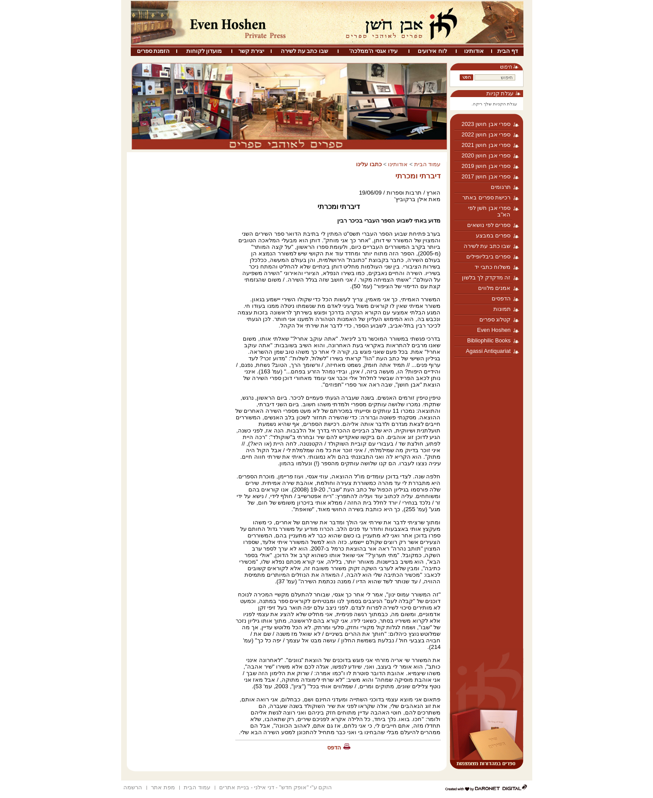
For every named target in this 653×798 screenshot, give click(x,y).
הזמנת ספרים (153, 51)
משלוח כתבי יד (492, 267)
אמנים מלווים (494, 288)
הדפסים (501, 298)
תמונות (502, 309)
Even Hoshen (494, 330)
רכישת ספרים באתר (486, 197)
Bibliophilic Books (489, 340)
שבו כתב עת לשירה (304, 51)
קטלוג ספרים (495, 319)
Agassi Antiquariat (488, 351)
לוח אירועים (432, 51)
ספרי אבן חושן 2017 (485, 176)
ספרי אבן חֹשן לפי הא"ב (489, 211)
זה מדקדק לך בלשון (486, 277)
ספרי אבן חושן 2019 (485, 166)
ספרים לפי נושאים (488, 225)
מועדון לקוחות (204, 51)
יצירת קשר (251, 51)
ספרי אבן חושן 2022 (485, 134)
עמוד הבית (427, 164)
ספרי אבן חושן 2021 (485, 145)
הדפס (334, 747)
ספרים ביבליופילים (488, 256)
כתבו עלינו (369, 164)
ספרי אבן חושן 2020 (485, 155)
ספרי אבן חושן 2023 (485, 124)
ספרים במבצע (493, 235)
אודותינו (474, 51)
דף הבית (507, 51)
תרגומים (501, 187)
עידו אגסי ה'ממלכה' (373, 51)
